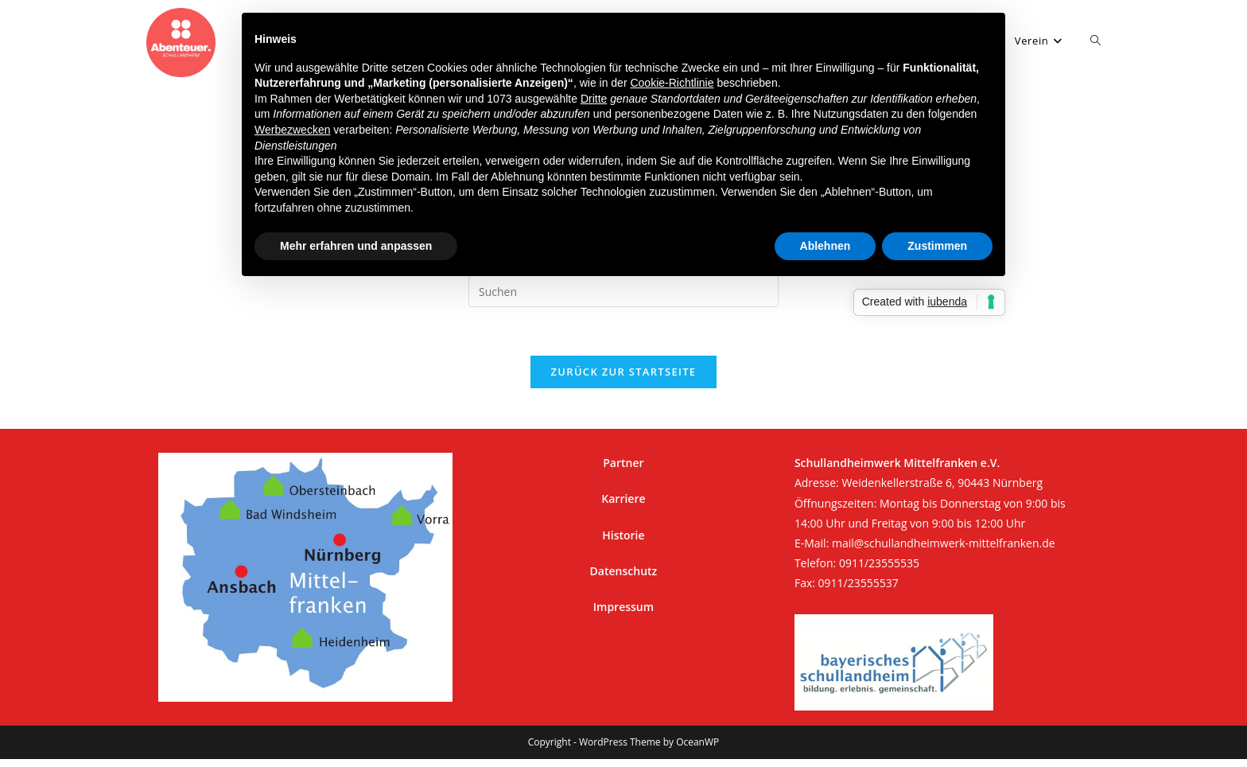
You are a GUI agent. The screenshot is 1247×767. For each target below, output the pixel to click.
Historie (623, 535)
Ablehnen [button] (825, 245)
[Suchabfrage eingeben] (623, 291)
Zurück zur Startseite (624, 371)
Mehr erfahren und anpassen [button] (356, 245)
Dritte (594, 98)
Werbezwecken (292, 129)
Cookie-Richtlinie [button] (671, 82)
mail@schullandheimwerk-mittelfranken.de (943, 543)
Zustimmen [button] (937, 245)
